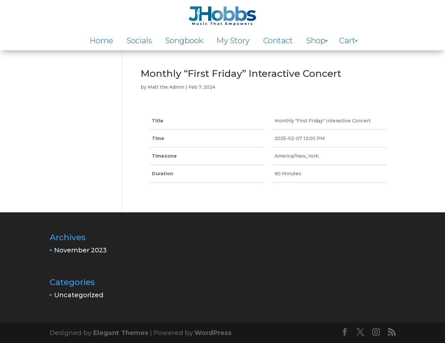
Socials (139, 41)
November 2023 (80, 250)
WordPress (213, 333)
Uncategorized (78, 295)
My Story (233, 41)
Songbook (184, 41)
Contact (278, 41)
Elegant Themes (120, 333)
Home (101, 41)
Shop (316, 41)
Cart (347, 41)
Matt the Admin (166, 87)
